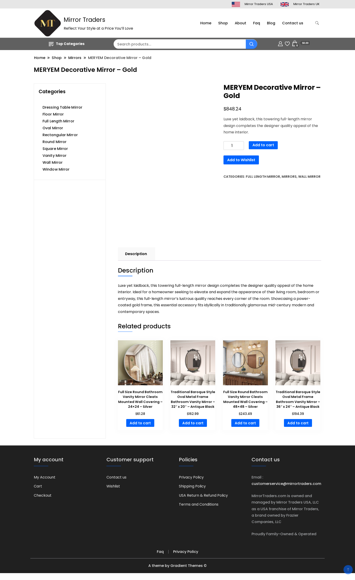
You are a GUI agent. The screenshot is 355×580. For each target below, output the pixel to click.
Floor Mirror (53, 114)
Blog (271, 23)
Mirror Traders (84, 20)
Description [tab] (136, 253)
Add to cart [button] (140, 423)
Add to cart (263, 145)
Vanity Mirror (54, 155)
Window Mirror (56, 169)
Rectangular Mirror (60, 135)
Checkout (43, 495)
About (240, 23)
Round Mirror (54, 141)
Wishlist (113, 486)
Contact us (292, 23)
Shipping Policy (192, 486)
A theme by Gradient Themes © (177, 565)
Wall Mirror (309, 176)
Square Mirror (55, 148)
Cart (38, 486)
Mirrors (289, 176)
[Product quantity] (233, 145)
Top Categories (67, 43)
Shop (223, 23)
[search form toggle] (317, 23)
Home (205, 23)
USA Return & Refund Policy (203, 495)
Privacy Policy (191, 477)
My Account (44, 477)
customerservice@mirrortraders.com (286, 483)
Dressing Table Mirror (62, 107)
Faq (256, 23)
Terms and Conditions (198, 504)
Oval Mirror (53, 128)
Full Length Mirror (263, 176)
